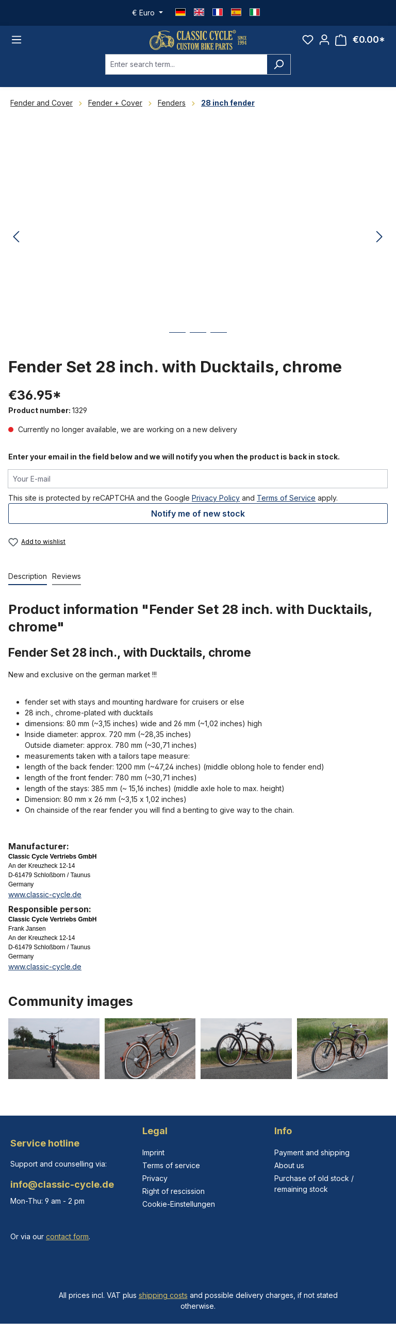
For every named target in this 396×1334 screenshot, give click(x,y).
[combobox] (186, 70)
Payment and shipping (312, 1152)
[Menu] (16, 42)
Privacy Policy (216, 503)
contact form (67, 1236)
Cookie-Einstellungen (178, 1204)
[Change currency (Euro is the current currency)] (147, 13)
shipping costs (163, 1295)
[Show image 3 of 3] (218, 346)
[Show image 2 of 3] (198, 346)
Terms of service (171, 1165)
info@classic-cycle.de (62, 1184)
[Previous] (16, 243)
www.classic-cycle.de (44, 900)
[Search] (279, 70)
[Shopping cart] (360, 43)
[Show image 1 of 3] (177, 346)
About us (289, 1165)
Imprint (153, 1152)
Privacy (155, 1178)
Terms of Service (286, 503)
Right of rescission (173, 1191)
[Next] (379, 243)
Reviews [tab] (66, 582)
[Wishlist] (308, 42)
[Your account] (324, 42)
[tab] (27, 582)
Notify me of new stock (198, 519)
